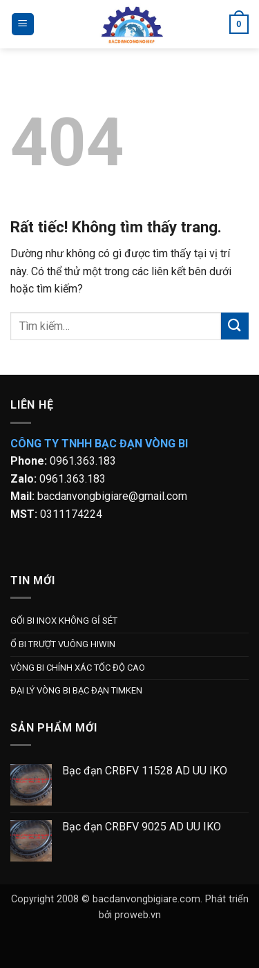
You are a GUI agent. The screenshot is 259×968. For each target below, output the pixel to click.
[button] (23, 24)
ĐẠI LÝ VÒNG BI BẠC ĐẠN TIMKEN (76, 690)
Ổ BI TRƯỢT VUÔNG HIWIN (62, 644)
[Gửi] (235, 326)
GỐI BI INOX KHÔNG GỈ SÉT (63, 620)
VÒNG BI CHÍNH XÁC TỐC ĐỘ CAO (77, 667)
